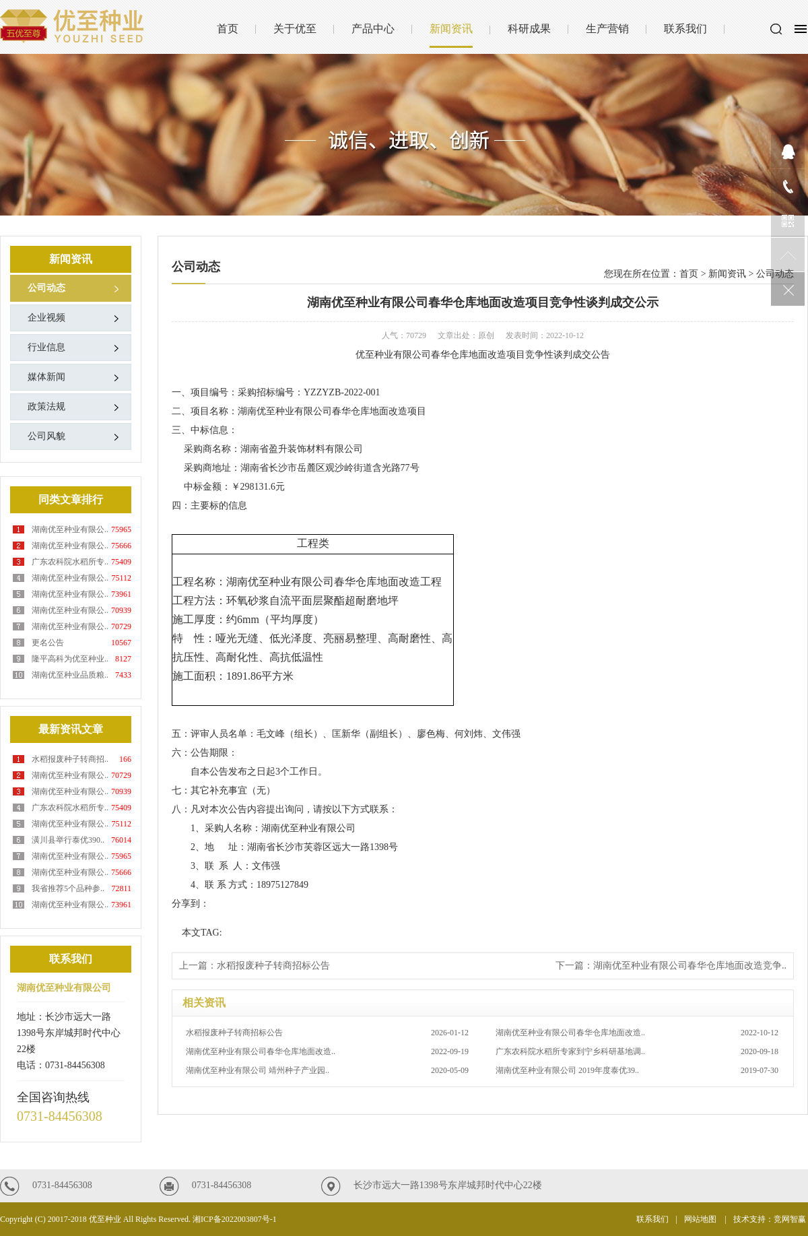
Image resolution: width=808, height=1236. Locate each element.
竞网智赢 (791, 1219)
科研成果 (529, 28)
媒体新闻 (46, 377)
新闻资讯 (451, 28)
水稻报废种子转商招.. (70, 759)
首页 (227, 28)
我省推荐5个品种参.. (68, 888)
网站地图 (701, 1219)
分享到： (190, 904)
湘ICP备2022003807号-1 (235, 1219)
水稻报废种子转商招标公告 (273, 966)
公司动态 (46, 288)
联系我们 (685, 28)
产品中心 (373, 28)
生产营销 (607, 28)
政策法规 (46, 406)
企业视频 (46, 318)
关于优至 (294, 28)
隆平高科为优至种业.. (70, 658)
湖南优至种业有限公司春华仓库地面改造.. (637, 1032)
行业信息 (46, 347)
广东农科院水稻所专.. (70, 561)
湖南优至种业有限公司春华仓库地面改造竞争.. (689, 966)
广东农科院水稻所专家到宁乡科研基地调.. (637, 1051)
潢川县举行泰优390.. (68, 840)
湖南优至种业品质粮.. (70, 675)
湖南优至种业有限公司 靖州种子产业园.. (327, 1070)
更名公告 (48, 642)
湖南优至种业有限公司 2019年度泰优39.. (637, 1070)
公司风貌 (46, 436)
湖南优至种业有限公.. (70, 529)
